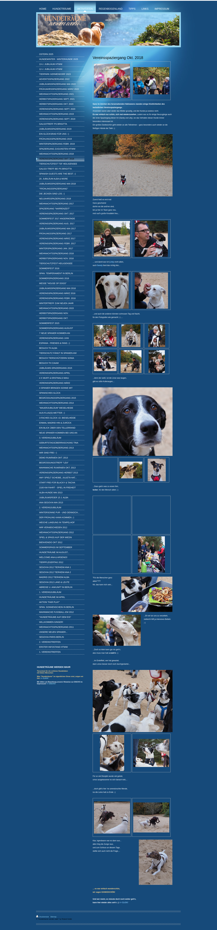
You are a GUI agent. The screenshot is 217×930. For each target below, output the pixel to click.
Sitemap (53, 917)
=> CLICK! (44, 678)
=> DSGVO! (51, 684)
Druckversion (42, 917)
